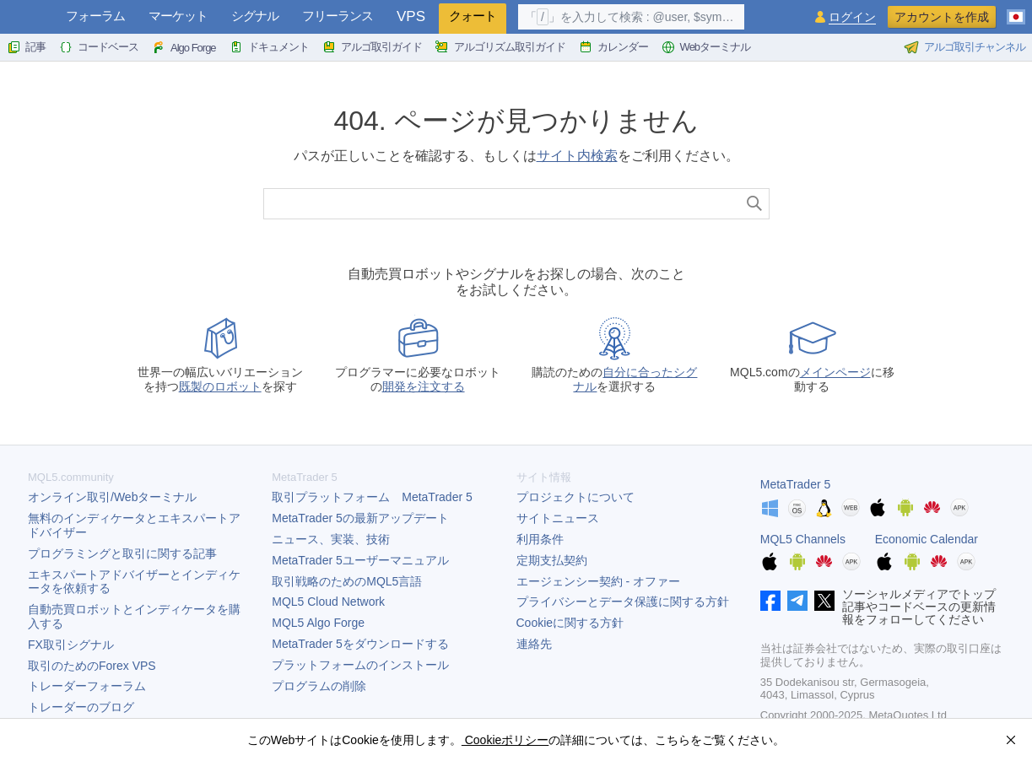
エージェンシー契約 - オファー (598, 581)
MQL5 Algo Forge (318, 622)
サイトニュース (557, 518)
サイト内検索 (577, 155)
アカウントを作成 (941, 17)
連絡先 (534, 643)
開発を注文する (423, 386)
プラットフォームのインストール (360, 665)
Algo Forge (184, 47)
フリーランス (337, 15)
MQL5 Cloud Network (328, 601)
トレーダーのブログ (81, 707)
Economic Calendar (926, 539)
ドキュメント (269, 47)
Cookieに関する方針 (570, 622)
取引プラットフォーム (372, 497)
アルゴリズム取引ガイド (500, 47)
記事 (26, 47)
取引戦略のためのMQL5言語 (347, 581)
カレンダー (613, 47)
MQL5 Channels (803, 539)
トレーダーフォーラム (87, 686)
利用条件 (540, 539)
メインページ (835, 372)
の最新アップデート (360, 518)
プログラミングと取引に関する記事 (122, 553)
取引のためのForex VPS (92, 665)
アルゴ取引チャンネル (964, 47)
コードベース (98, 47)
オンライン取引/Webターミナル (112, 497)
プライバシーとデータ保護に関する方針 (622, 601)
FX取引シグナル (71, 644)
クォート (472, 15)
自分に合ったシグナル (635, 379)
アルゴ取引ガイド (372, 47)
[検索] (755, 203)
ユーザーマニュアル (360, 560)
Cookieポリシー (505, 740)
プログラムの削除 (319, 686)
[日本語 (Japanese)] (1016, 10)
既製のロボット (220, 386)
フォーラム (95, 15)
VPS (411, 16)
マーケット (178, 15)
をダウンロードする (360, 643)
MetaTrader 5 (795, 484)
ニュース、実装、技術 (331, 539)
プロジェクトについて (575, 497)
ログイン (852, 17)
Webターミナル (706, 47)
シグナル (254, 15)
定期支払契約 (551, 560)
